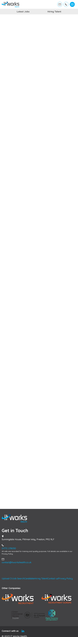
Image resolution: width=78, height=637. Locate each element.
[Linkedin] (23, 631)
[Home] (10, 4)
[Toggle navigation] (72, 4)
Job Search (18, 578)
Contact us (52, 578)
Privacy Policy (65, 578)
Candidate (29, 578)
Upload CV (7, 578)
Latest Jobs (23, 11)
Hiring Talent (54, 11)
